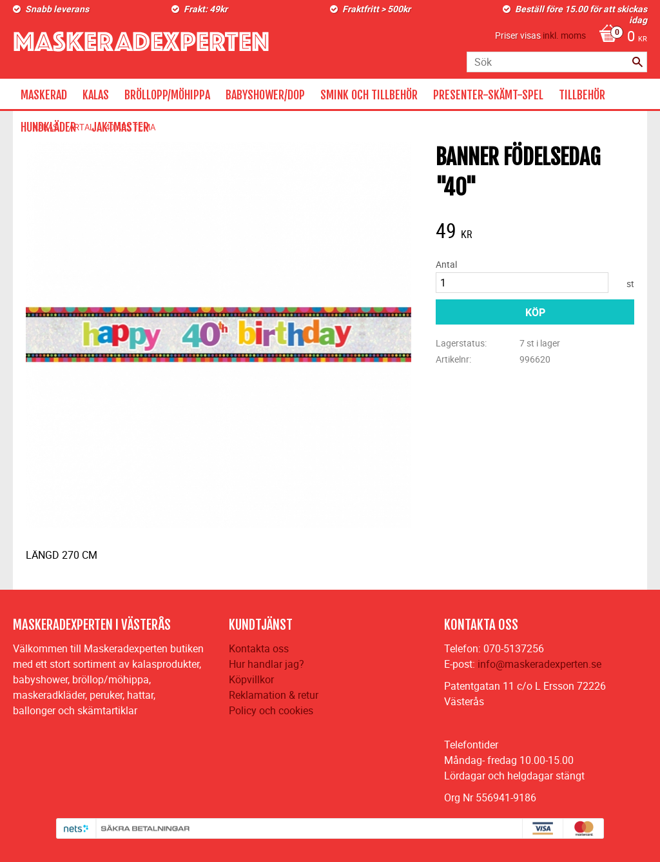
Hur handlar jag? (266, 664)
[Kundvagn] (619, 37)
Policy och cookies (271, 710)
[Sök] (637, 62)
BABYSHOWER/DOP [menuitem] (265, 95)
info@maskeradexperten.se (539, 664)
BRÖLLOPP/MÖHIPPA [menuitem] (167, 95)
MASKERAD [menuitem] (44, 95)
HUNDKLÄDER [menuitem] (48, 127)
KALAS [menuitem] (95, 95)
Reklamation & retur (273, 695)
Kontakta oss (259, 648)
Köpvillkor (251, 679)
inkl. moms (564, 35)
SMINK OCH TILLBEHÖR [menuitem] (369, 95)
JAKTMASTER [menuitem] (120, 127)
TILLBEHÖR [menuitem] (582, 95)
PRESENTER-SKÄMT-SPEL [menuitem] (488, 95)
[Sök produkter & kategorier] (557, 62)
